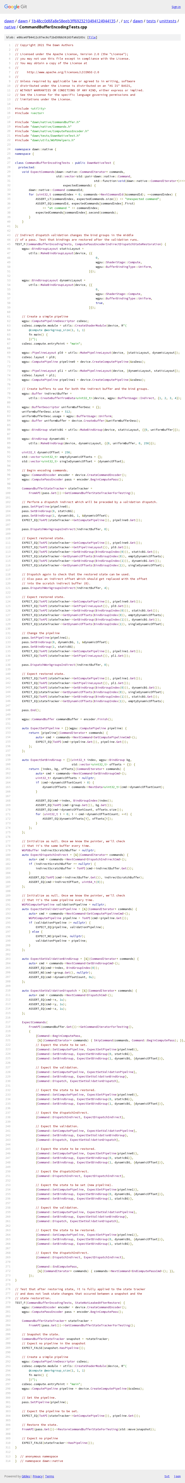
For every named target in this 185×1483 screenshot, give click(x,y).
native (10, 26)
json (177, 1476)
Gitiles (26, 1476)
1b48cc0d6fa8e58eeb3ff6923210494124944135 (73, 20)
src (126, 20)
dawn (9, 20)
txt (167, 1476)
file (92, 37)
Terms (49, 1476)
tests (151, 20)
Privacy (37, 1476)
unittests (167, 20)
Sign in (176, 7)
